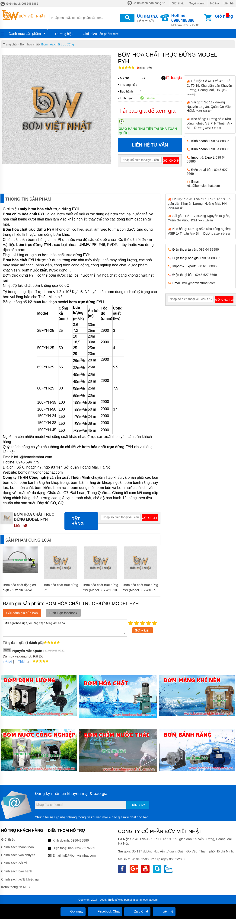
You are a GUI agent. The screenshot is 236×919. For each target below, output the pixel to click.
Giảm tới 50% (147, 18)
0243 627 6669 (206, 275)
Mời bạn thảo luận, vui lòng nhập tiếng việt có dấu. (65, 628)
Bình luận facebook (63, 613)
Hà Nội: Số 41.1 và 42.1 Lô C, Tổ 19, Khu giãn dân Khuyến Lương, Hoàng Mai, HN (200, 203)
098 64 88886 (220, 141)
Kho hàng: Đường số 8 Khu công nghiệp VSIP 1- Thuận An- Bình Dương (209, 123)
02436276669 (85, 848)
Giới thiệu (178, 3)
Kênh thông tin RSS (15, 887)
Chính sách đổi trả (14, 863)
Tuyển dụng (197, 3)
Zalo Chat (137, 911)
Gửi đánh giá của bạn (22, 613)
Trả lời (7, 662)
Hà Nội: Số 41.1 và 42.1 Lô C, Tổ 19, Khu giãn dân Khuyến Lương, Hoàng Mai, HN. (209, 87)
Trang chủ (10, 44)
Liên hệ (228, 3)
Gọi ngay (73, 911)
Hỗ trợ (214, 3)
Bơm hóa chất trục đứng (57, 44)
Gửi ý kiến (142, 630)
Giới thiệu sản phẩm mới (100, 34)
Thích (20, 662)
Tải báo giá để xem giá (147, 111)
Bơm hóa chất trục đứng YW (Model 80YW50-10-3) (100, 590)
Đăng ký (138, 805)
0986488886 (80, 840)
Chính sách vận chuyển (18, 855)
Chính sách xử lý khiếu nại (20, 879)
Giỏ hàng (224, 16)
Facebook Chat (105, 911)
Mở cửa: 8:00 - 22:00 (187, 20)
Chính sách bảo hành (16, 871)
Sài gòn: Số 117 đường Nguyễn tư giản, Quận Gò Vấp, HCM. (209, 106)
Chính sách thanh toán (17, 847)
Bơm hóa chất (29, 44)
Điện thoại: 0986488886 (19, 3)
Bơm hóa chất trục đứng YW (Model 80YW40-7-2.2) (140, 590)
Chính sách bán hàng (147, 3)
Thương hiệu (64, 34)
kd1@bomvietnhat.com (203, 186)
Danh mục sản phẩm (25, 33)
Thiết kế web (116, 899)
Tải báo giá (171, 78)
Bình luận (144, 68)
